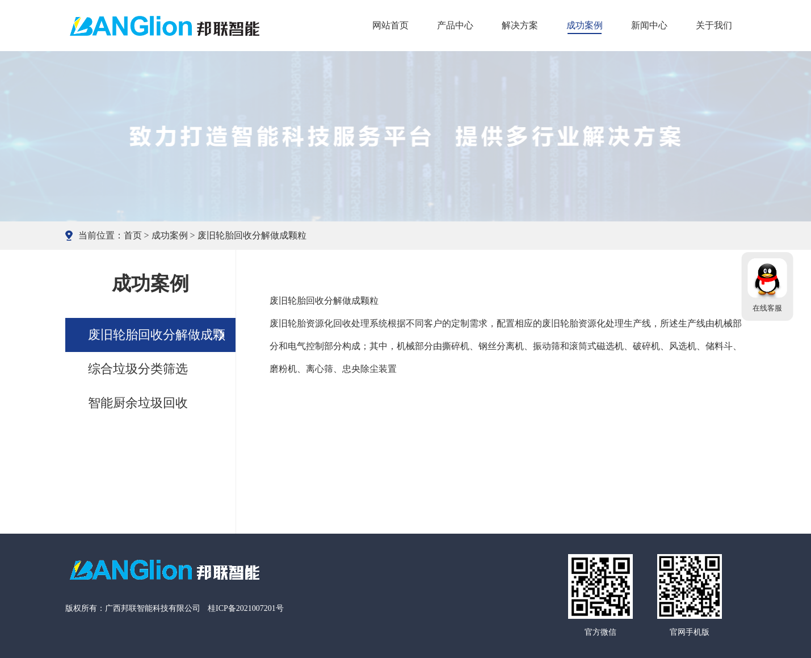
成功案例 (584, 25)
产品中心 (455, 25)
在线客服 (767, 308)
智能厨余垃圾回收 (138, 403)
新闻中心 (649, 25)
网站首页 (390, 25)
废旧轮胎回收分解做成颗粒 (252, 235)
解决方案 (520, 25)
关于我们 (714, 25)
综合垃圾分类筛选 (138, 369)
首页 (133, 235)
